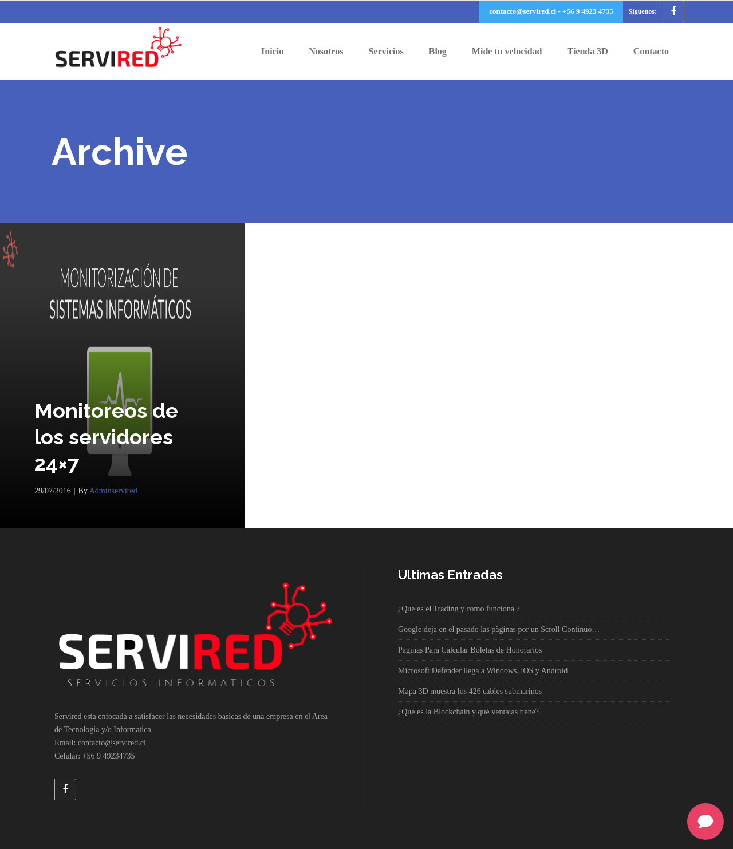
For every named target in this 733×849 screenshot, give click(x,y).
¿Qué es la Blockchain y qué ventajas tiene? (468, 712)
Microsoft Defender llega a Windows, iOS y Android (483, 670)
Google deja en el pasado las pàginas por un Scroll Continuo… (499, 629)
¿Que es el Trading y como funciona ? (459, 609)
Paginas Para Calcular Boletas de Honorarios (470, 650)
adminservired (113, 491)
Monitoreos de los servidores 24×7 (106, 436)
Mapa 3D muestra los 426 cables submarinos (470, 691)
